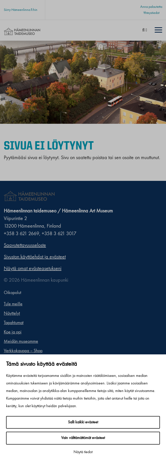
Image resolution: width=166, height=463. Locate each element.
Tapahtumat (13, 323)
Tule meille (13, 304)
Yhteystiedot (151, 13)
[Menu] (158, 30)
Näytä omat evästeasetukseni (32, 268)
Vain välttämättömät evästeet (83, 438)
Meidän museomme (21, 341)
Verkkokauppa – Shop (23, 351)
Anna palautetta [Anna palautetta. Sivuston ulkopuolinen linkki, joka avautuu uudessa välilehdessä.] (151, 7)
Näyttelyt (12, 313)
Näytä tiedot (83, 452)
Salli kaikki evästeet (83, 422)
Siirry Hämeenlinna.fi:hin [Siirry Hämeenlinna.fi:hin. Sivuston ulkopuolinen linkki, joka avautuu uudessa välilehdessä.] (20, 10)
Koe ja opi (12, 332)
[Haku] (144, 30)
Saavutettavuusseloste (25, 245)
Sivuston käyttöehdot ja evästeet (35, 257)
